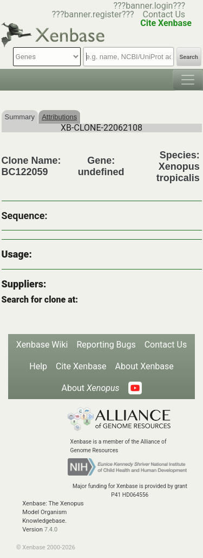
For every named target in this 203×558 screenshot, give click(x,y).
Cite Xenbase (81, 366)
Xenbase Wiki (42, 344)
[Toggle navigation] (188, 80)
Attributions (59, 117)
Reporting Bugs (105, 344)
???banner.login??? (149, 6)
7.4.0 (51, 529)
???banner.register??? (93, 14)
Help (38, 366)
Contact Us (164, 14)
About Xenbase (144, 366)
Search (189, 57)
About (90, 388)
